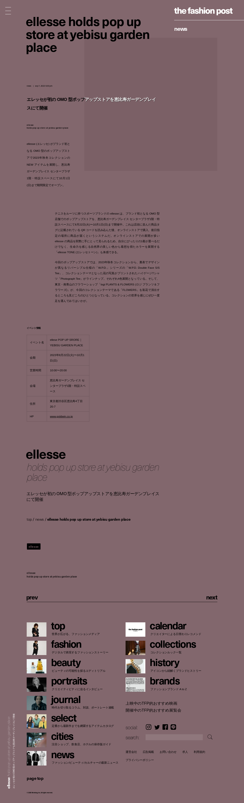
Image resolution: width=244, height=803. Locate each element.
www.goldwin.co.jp (61, 416)
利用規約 (199, 751)
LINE (173, 727)
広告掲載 (148, 751)
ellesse (34, 546)
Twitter (157, 727)
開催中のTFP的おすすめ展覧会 (153, 710)
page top (35, 778)
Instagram (149, 727)
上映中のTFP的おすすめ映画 (151, 703)
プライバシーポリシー (140, 760)
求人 (185, 751)
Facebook (165, 727)
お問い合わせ (168, 751)
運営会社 (131, 751)
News (180, 28)
